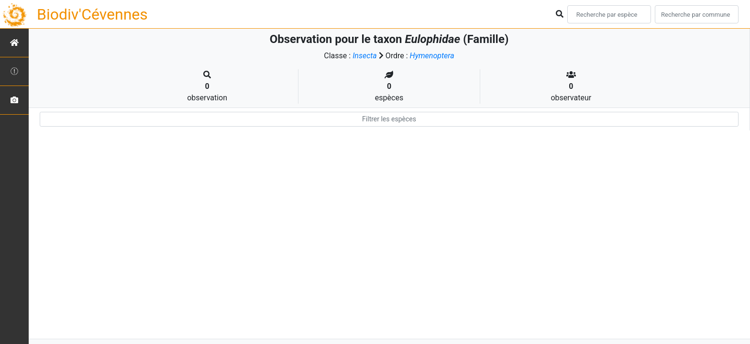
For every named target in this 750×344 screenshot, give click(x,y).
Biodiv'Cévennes (92, 14)
